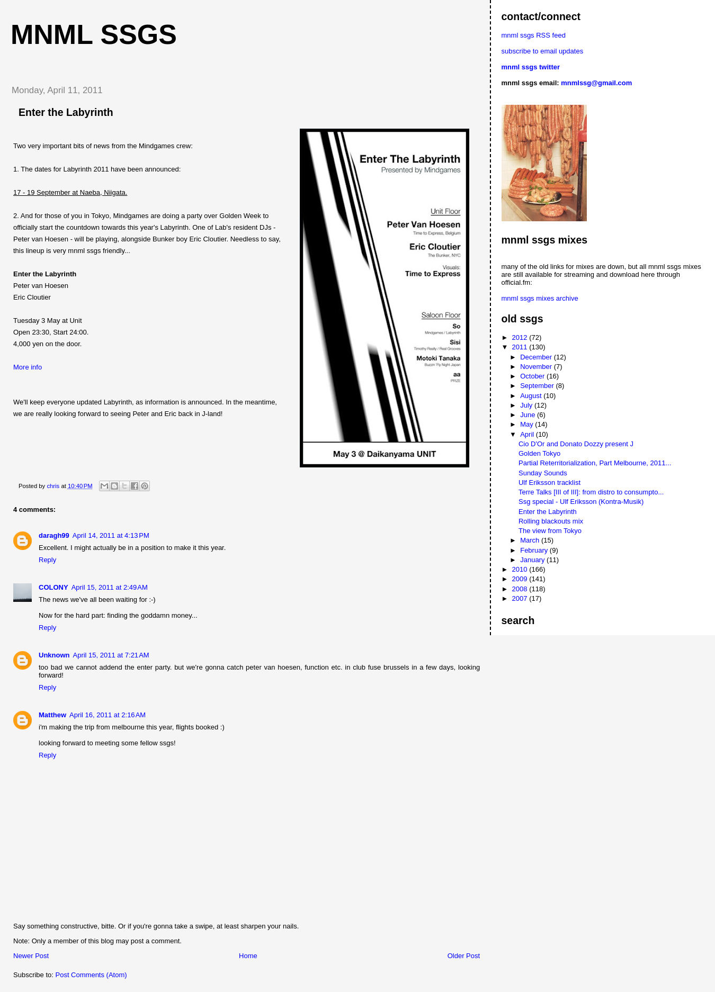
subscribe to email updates (543, 51)
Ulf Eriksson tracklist (549, 482)
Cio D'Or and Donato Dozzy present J (576, 444)
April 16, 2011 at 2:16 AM (107, 715)
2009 (521, 579)
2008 (521, 589)
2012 (521, 337)
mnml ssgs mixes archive (540, 298)
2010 (521, 569)
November (537, 367)
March (530, 540)
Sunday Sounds (543, 473)
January (533, 560)
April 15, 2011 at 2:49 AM (110, 587)
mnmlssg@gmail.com (596, 83)
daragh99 (54, 535)
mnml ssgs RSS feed (534, 35)
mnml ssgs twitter (531, 67)
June (528, 415)
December (537, 357)
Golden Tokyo (539, 453)
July (527, 405)
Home (248, 956)
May (527, 424)
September (538, 386)
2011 (521, 347)
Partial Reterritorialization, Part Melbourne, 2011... (595, 463)
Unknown (54, 655)
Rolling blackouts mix (551, 521)
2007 (521, 598)
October (533, 376)
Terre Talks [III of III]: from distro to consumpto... (591, 492)
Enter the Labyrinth (548, 512)
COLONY (53, 587)
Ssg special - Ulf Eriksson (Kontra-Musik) (581, 502)
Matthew (52, 715)
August (531, 396)
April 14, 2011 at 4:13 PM (111, 535)
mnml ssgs (94, 34)
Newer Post (31, 956)
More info (27, 367)
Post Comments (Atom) (91, 975)
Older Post (464, 956)
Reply (47, 560)
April (528, 434)
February (535, 550)
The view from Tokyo (550, 531)
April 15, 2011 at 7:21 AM (111, 655)
